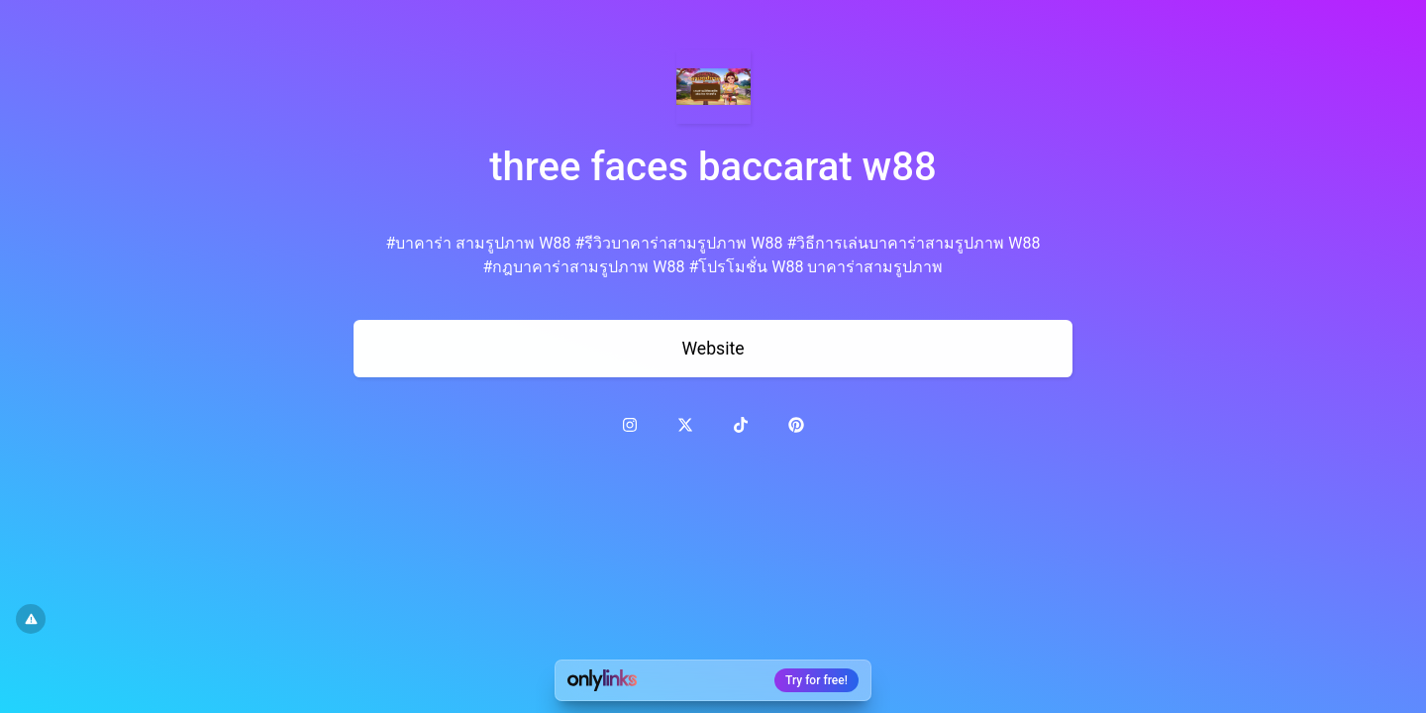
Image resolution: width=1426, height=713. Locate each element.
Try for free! (816, 680)
